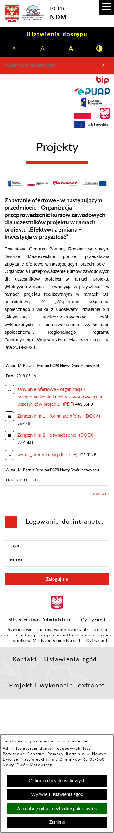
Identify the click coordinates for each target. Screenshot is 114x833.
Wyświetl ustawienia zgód (57, 794)
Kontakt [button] (24, 659)
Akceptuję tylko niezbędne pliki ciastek (57, 808)
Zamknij (57, 822)
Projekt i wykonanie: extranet (57, 686)
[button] (106, 7)
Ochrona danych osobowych (57, 781)
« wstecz (101, 493)
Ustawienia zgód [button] (70, 659)
